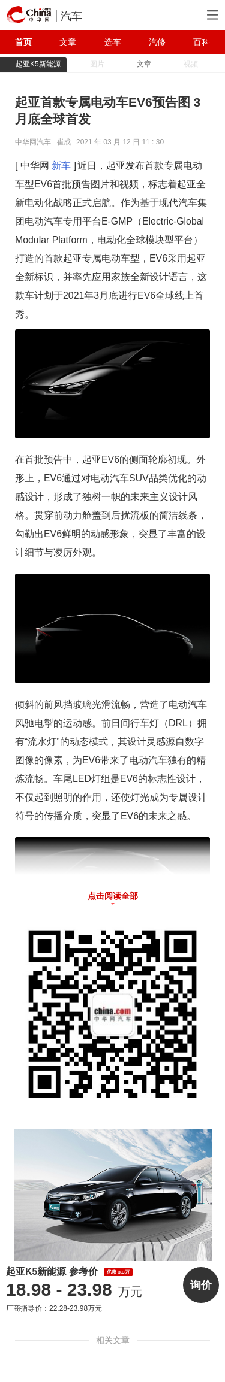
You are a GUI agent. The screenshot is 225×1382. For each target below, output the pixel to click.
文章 (67, 42)
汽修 (157, 42)
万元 (74, 1291)
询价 (201, 1285)
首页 (23, 42)
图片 (97, 64)
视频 (191, 64)
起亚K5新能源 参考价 (69, 1271)
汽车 (71, 16)
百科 (201, 42)
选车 (112, 42)
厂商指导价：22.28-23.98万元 (54, 1308)
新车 (61, 165)
